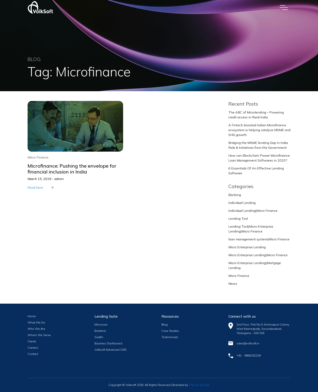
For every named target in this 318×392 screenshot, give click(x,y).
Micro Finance (238, 276)
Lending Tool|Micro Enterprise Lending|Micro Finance (250, 228)
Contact (33, 354)
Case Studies (170, 331)
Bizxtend (100, 331)
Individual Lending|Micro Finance (252, 211)
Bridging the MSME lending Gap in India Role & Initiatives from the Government (258, 145)
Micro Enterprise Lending (247, 247)
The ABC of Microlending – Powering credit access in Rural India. (256, 114)
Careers (33, 347)
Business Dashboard (108, 343)
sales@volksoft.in (247, 343)
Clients (32, 341)
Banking (234, 195)
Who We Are (36, 329)
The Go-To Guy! (199, 385)
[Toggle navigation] (283, 7)
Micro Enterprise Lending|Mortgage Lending (254, 265)
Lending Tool (238, 218)
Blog (164, 324)
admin (59, 179)
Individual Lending (242, 203)
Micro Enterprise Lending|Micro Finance (258, 255)
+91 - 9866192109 (248, 355)
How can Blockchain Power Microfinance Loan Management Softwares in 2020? (259, 157)
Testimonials (169, 337)
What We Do (36, 322)
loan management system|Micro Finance (258, 239)
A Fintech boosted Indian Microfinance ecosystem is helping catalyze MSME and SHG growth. (259, 130)
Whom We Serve (39, 335)
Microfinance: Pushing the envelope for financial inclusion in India (72, 169)
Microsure (101, 324)
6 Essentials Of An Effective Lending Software (256, 170)
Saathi (99, 337)
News (232, 284)
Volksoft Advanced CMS (111, 349)
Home (32, 316)
